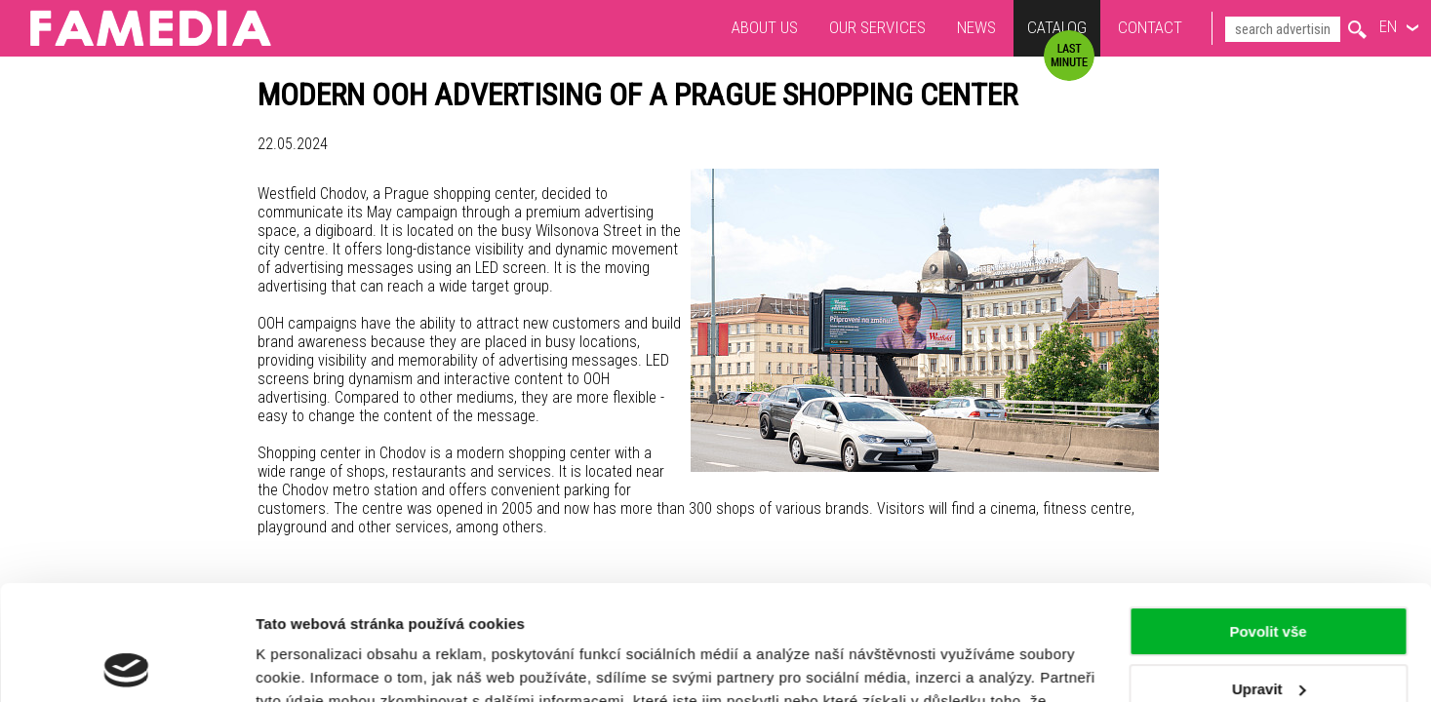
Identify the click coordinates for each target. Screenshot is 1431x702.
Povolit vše (1267, 517)
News (976, 27)
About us (765, 27)
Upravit (1269, 574)
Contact (1150, 27)
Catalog (1057, 30)
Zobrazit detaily (310, 663)
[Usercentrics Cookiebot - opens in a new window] (126, 664)
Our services (877, 27)
